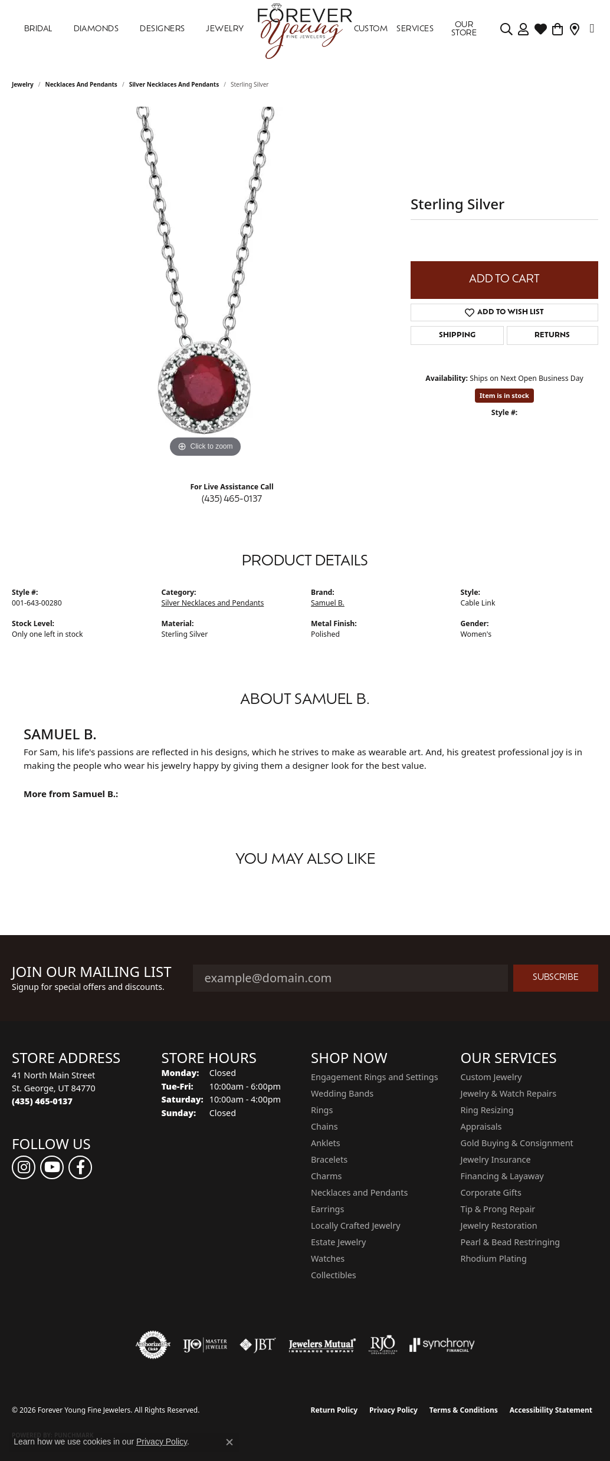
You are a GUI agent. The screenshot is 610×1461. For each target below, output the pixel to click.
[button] (506, 29)
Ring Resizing (487, 1110)
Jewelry (225, 29)
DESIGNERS (162, 29)
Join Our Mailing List (92, 971)
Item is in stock (504, 395)
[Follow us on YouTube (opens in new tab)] (52, 1167)
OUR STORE (464, 29)
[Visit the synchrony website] (442, 1345)
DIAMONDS (96, 29)
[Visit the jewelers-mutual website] (322, 1345)
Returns (552, 335)
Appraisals (481, 1126)
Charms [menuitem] (326, 1176)
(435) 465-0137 (232, 499)
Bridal (38, 29)
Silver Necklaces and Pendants (174, 84)
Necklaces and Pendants (81, 84)
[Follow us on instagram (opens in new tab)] (23, 1167)
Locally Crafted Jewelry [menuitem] (356, 1225)
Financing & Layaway (502, 1176)
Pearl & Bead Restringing (510, 1242)
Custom (371, 29)
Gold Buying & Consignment (517, 1143)
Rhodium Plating (494, 1258)
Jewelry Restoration (499, 1225)
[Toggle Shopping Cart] (558, 29)
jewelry (23, 84)
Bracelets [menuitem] (329, 1159)
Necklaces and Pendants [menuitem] (359, 1192)
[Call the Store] (42, 1101)
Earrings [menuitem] (327, 1209)
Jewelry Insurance (496, 1159)
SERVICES (415, 29)
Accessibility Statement (551, 1410)
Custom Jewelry (491, 1076)
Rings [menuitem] (322, 1110)
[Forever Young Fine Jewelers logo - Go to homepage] (305, 29)
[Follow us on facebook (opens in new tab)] (80, 1167)
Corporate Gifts (491, 1192)
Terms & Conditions (463, 1410)
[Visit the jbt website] (258, 1345)
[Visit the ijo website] (205, 1345)
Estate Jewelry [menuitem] (338, 1242)
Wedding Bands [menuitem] (342, 1093)
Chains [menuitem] (324, 1126)
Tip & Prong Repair (498, 1209)
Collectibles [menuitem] (333, 1275)
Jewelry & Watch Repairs (509, 1093)
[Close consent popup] (229, 1442)
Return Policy (334, 1410)
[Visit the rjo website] (383, 1345)
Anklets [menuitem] (325, 1143)
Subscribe (556, 977)
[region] (205, 283)
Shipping (457, 335)
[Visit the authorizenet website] (153, 1345)
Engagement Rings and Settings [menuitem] (374, 1076)
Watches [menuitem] (328, 1258)
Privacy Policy (393, 1410)
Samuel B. (328, 603)
